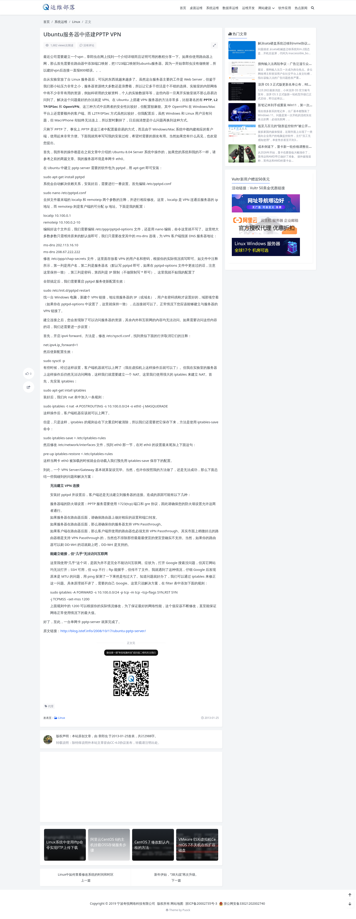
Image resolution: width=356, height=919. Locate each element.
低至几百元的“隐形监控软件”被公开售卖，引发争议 (294, 126)
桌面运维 (196, 8)
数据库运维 (230, 8)
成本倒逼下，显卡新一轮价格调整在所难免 (288, 146)
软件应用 (284, 8)
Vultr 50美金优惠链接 (267, 187)
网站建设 (266, 8)
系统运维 (212, 8)
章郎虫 (103, 736)
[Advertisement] (131, 787)
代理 (49, 706)
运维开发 (248, 8)
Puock (186, 910)
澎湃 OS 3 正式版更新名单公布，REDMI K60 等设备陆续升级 (301, 84)
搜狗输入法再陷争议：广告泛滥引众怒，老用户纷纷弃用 (297, 64)
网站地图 (177, 903)
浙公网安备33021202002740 (244, 903)
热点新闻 (301, 8)
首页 (183, 8)
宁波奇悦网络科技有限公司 (136, 903)
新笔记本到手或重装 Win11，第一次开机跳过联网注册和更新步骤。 (306, 105)
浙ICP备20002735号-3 (201, 903)
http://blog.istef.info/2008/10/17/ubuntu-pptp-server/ (103, 630)
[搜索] (312, 7)
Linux (76, 22)
